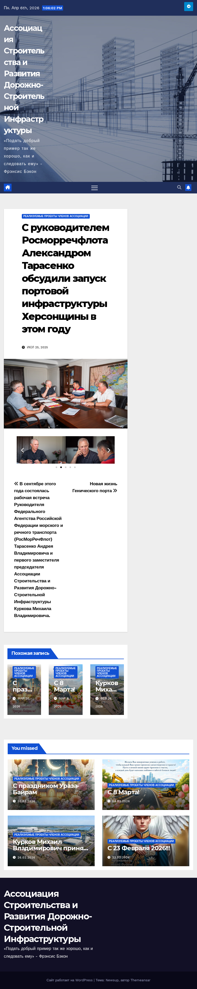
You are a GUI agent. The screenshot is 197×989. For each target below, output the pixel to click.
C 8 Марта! (64, 686)
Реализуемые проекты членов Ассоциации (55, 216)
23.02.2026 (121, 857)
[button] (179, 187)
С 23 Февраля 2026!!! (138, 848)
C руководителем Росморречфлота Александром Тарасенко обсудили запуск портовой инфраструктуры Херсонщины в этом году (65, 278)
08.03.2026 (121, 801)
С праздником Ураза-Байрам (46, 789)
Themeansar (141, 980)
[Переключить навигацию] (94, 188)
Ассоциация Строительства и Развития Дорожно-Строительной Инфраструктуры (48, 916)
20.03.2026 (26, 801)
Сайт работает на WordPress (70, 980)
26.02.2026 (26, 857)
